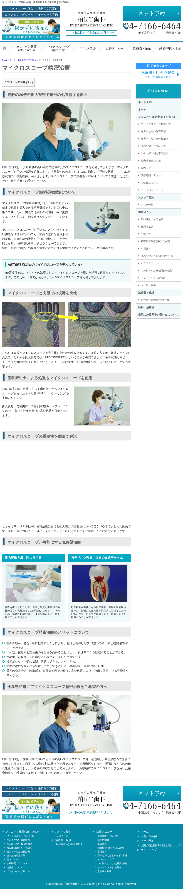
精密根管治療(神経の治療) (155, 241)
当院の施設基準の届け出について (158, 314)
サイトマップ (149, 849)
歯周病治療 (147, 226)
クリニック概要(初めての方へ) (156, 116)
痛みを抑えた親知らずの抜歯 (157, 255)
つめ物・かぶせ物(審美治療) (156, 270)
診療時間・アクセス (152, 175)
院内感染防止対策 (151, 160)
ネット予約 (145, 102)
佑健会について (149, 182)
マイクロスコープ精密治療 (57, 50)
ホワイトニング (149, 263)
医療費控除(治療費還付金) (155, 299)
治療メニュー (113, 50)
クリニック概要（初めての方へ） (26, 50)
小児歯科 (146, 248)
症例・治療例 (146, 307)
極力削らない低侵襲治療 (154, 138)
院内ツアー (147, 168)
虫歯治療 (146, 233)
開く (29, 82)
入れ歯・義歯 (148, 285)
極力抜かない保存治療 (153, 131)
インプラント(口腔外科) (154, 277)
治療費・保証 (140, 50)
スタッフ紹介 (87, 50)
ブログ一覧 (147, 204)
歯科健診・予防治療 (152, 219)
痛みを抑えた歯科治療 (153, 146)
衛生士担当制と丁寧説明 (154, 153)
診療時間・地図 (167, 50)
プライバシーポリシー (153, 190)
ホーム (6, 50)
